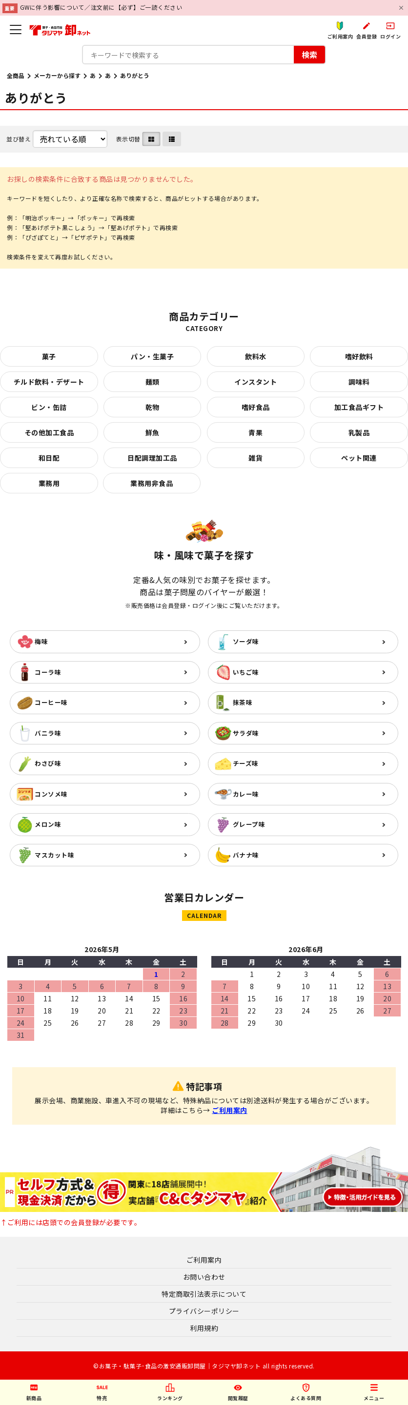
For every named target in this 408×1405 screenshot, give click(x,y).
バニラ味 (48, 733)
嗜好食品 (256, 407)
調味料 (359, 382)
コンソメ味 (51, 794)
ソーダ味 (246, 641)
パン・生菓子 (152, 356)
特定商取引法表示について (204, 1294)
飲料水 (255, 356)
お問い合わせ (204, 1277)
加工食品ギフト (359, 407)
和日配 (49, 458)
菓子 (49, 356)
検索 (309, 54)
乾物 (152, 407)
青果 (255, 432)
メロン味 (48, 824)
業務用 (49, 483)
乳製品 (359, 432)
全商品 (15, 75)
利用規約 (204, 1328)
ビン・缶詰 (49, 407)
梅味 (41, 641)
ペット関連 (359, 458)
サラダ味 (246, 733)
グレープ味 (249, 824)
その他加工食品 (49, 432)
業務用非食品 (151, 483)
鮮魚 (152, 432)
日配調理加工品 (152, 458)
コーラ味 (48, 672)
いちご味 (246, 672)
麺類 (152, 382)
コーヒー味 (51, 702)
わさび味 (48, 763)
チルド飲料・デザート (49, 382)
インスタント (255, 382)
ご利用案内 (229, 1110)
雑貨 (255, 458)
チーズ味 (246, 763)
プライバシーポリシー (204, 1311)
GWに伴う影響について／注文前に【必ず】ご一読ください (101, 7)
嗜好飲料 (359, 356)
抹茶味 (243, 702)
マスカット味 (54, 854)
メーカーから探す (57, 75)
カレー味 (246, 794)
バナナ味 (246, 854)
